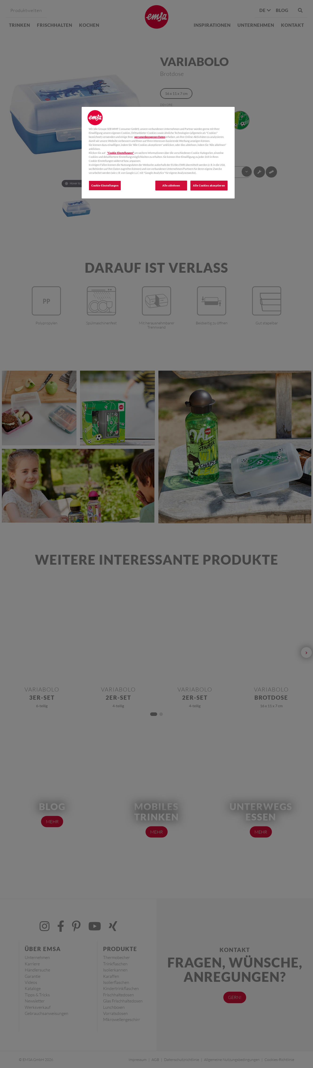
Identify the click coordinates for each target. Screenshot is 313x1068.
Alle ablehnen (171, 185)
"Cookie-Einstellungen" (120, 152)
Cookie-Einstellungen (104, 185)
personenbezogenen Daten (149, 136)
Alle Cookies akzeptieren (209, 185)
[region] (158, 153)
